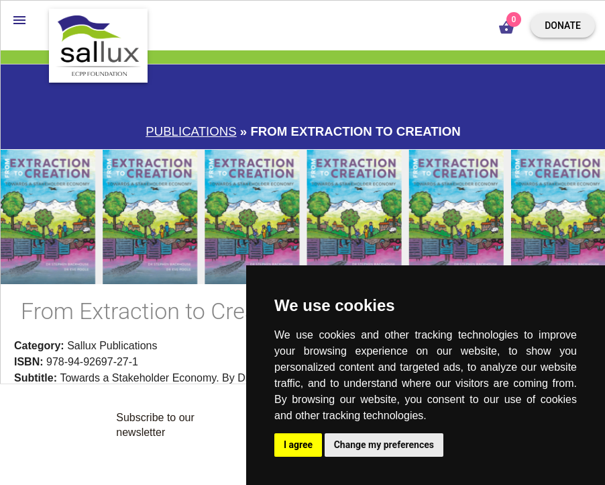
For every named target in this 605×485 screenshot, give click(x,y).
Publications (191, 131)
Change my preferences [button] (384, 444)
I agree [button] (298, 444)
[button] (19, 19)
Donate (563, 25)
